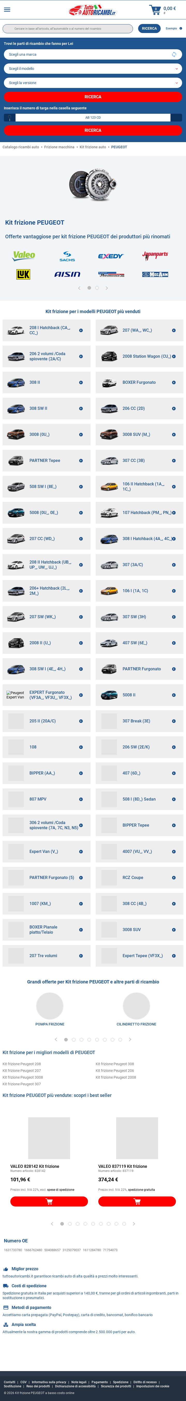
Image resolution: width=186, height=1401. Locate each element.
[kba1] (93, 117)
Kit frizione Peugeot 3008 (23, 1096)
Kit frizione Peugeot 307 (22, 1103)
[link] (49, 1025)
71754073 (110, 1269)
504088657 (52, 1269)
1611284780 (92, 1269)
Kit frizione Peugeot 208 (22, 1083)
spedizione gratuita (141, 1209)
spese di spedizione (60, 1209)
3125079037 (72, 1269)
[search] (68, 28)
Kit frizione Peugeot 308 (115, 1083)
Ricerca (149, 28)
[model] (93, 68)
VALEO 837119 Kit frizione (122, 1185)
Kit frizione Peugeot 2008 (116, 1096)
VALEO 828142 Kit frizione (34, 1185)
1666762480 (33, 1269)
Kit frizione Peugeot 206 (115, 1090)
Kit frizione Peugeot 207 (22, 1090)
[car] (93, 83)
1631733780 (13, 1269)
